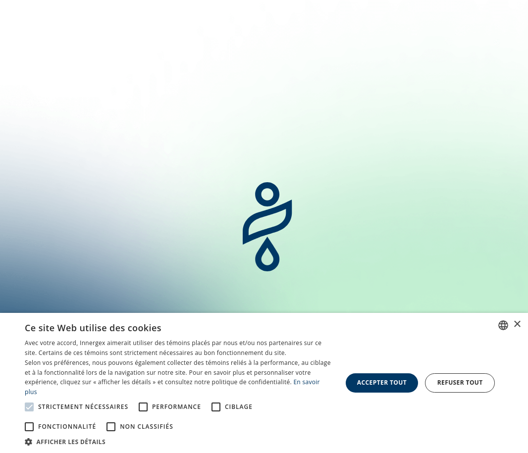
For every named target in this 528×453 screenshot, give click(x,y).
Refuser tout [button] (460, 382)
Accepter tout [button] (382, 382)
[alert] (264, 383)
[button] (178, 441)
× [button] (517, 324)
